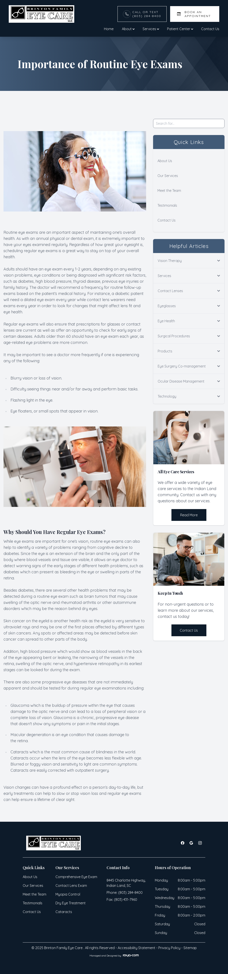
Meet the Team (169, 190)
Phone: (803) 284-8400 (125, 892)
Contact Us (210, 29)
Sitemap (190, 948)
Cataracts (63, 912)
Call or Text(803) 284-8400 (146, 14)
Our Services (167, 175)
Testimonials (167, 205)
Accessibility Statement (136, 948)
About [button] (128, 29)
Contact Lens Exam (71, 885)
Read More (189, 515)
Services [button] (151, 29)
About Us (164, 161)
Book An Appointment (198, 14)
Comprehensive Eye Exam (76, 877)
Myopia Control (67, 894)
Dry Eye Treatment (70, 903)
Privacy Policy (169, 948)
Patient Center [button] (180, 29)
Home (109, 29)
